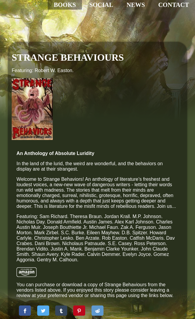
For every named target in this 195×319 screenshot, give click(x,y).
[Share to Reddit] (139, 281)
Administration (32, 303)
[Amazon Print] (68, 232)
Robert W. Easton (53, 70)
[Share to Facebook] (66, 281)
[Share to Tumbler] (102, 281)
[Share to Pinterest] (120, 281)
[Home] (43, 33)
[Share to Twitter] (84, 281)
